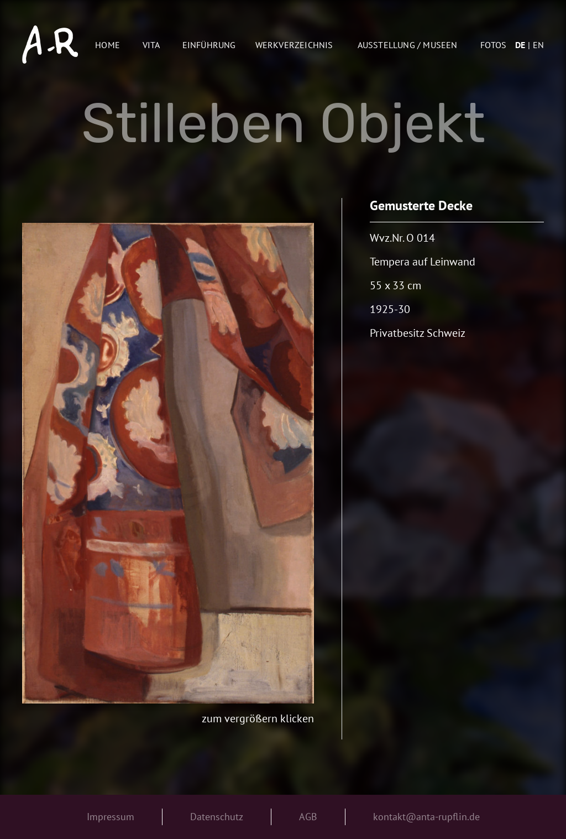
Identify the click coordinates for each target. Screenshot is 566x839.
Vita (151, 44)
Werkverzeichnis (294, 44)
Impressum (110, 816)
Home (107, 44)
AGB (308, 816)
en (538, 44)
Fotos (493, 44)
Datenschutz (216, 816)
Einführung (209, 44)
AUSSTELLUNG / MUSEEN (408, 44)
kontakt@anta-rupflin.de (426, 816)
